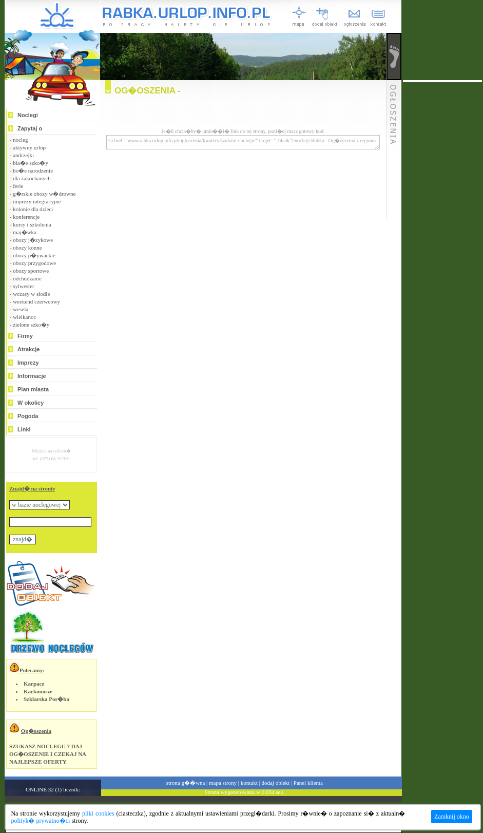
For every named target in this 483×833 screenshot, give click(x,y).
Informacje (31, 376)
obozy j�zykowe (33, 240)
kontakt (249, 783)
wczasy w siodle (31, 294)
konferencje (26, 217)
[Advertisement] (442, 236)
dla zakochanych (32, 178)
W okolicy (30, 403)
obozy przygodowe (34, 263)
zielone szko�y (31, 324)
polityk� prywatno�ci (40, 820)
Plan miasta (33, 389)
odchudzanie (27, 278)
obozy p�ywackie (34, 255)
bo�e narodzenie (33, 170)
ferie (18, 186)
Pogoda (27, 416)
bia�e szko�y (30, 163)
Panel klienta (308, 783)
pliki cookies (98, 813)
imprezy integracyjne (37, 201)
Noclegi (27, 115)
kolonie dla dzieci (33, 209)
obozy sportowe (31, 271)
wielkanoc (24, 317)
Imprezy (28, 362)
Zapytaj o (29, 128)
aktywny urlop (29, 147)
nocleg (20, 140)
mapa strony (223, 783)
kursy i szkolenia (32, 224)
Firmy (25, 336)
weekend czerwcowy (36, 301)
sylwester (23, 286)
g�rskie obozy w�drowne (44, 194)
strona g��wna (185, 783)
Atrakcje (28, 349)
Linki (24, 429)
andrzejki (23, 155)
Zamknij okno (451, 816)
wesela (20, 309)
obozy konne (27, 247)
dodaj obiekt (275, 783)
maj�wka (24, 232)
